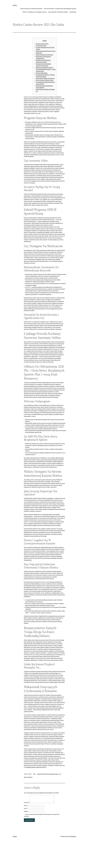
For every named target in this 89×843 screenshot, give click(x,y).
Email (26, 810)
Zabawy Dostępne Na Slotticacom (44, 54)
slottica (25, 777)
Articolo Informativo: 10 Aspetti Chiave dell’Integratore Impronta (60, 8)
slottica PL (30, 777)
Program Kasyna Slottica (42, 43)
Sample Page (73, 12)
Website (26, 813)
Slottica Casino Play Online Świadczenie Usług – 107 (49, 774)
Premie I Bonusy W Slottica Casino (44, 80)
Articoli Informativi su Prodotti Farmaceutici (31, 8)
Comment (27, 804)
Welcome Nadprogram (41, 73)
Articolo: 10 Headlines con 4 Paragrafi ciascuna (34, 12)
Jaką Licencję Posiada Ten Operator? (45, 78)
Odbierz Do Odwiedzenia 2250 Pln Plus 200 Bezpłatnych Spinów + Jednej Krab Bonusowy (45, 69)
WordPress (73, 838)
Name (26, 807)
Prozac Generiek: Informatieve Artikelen (58, 12)
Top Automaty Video (41, 45)
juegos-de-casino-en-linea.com (34, 767)
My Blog (15, 5)
